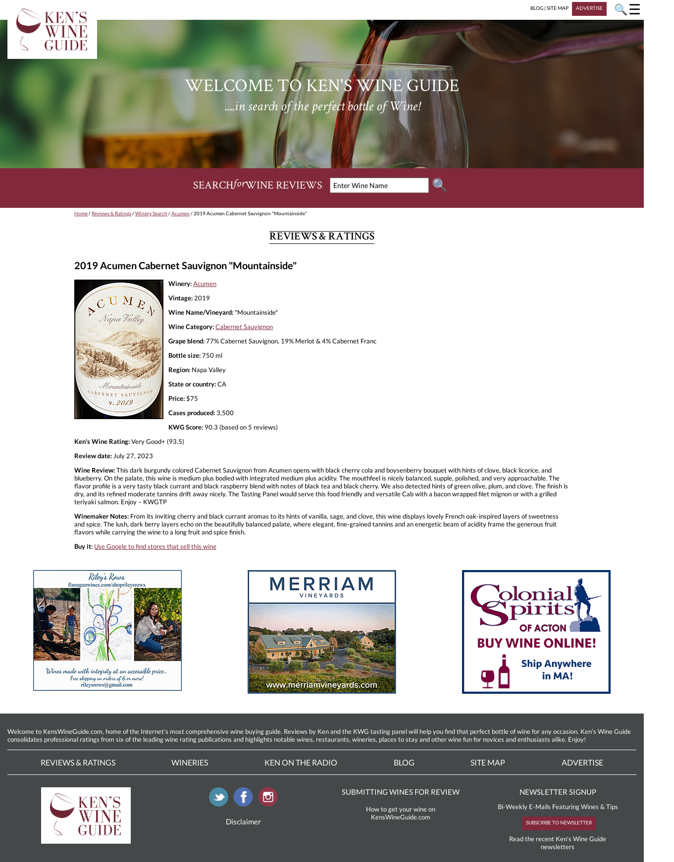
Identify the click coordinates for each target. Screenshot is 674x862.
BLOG (536, 8)
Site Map (487, 762)
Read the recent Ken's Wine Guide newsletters (557, 843)
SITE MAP (558, 8)
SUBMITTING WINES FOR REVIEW (401, 791)
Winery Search (151, 213)
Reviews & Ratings (111, 213)
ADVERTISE (589, 8)
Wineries (189, 762)
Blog (404, 762)
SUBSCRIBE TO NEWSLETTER (559, 822)
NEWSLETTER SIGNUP (557, 791)
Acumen (180, 213)
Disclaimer (243, 821)
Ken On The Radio (300, 762)
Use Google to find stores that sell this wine (155, 546)
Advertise (582, 762)
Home (81, 213)
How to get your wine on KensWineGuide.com (400, 813)
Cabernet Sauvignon (244, 327)
